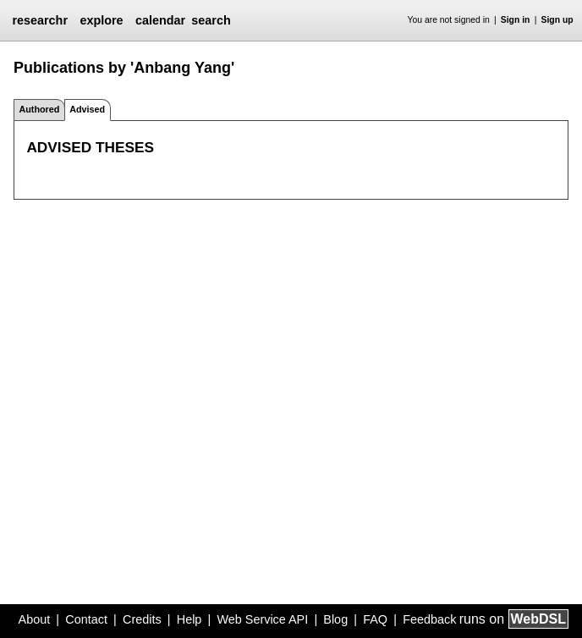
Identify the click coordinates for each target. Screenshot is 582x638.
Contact (86, 619)
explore (101, 20)
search (210, 20)
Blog (335, 619)
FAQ (375, 619)
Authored (39, 109)
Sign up (557, 20)
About (35, 619)
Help (189, 619)
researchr (40, 20)
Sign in (515, 20)
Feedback (429, 619)
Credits (142, 619)
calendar (160, 20)
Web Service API (262, 619)
